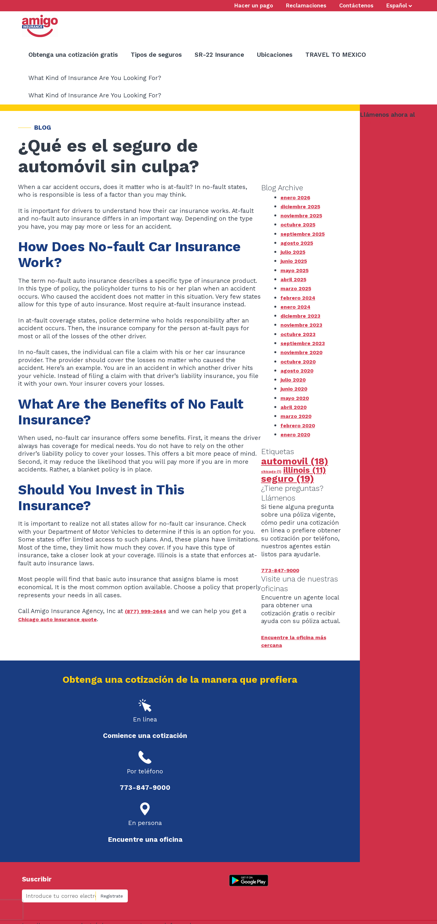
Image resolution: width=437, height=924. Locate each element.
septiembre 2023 (306, 343)
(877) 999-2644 (149, 611)
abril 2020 (295, 407)
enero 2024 (297, 306)
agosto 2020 (299, 370)
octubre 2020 (300, 361)
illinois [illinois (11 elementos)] (304, 470)
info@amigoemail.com (275, 899)
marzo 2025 (297, 288)
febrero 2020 (300, 425)
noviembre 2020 (304, 352)
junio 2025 (295, 260)
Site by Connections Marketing (254, 911)
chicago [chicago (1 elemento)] (271, 472)
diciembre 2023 (303, 315)
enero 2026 (297, 197)
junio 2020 (295, 388)
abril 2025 (295, 279)
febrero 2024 (300, 297)
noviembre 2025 (304, 215)
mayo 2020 (296, 398)
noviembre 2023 (304, 324)
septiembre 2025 (306, 233)
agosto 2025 (299, 242)
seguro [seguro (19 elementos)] (287, 478)
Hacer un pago (51, 855)
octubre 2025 (300, 224)
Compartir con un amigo (64, 866)
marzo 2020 (298, 416)
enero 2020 (297, 434)
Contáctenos (49, 844)
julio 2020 (295, 379)
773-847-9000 (382, 122)
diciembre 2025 (303, 206)
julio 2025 (294, 251)
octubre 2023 (300, 334)
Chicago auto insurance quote (63, 619)
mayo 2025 (296, 270)
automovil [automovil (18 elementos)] (294, 461)
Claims (89, 855)
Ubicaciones (91, 844)
